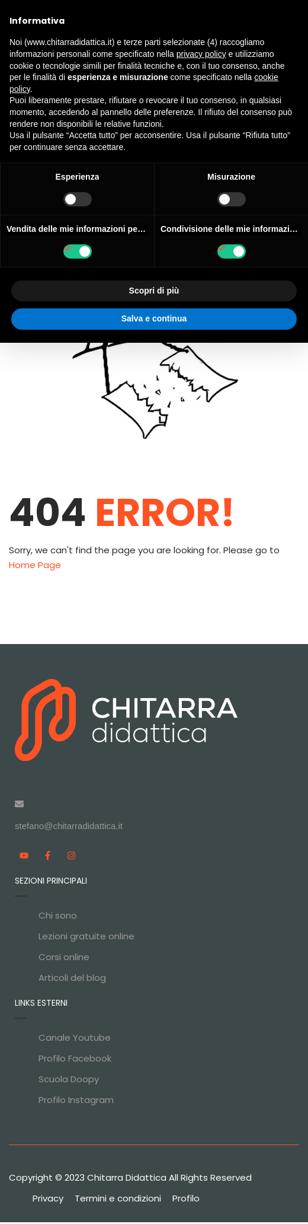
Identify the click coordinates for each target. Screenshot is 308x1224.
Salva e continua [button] (154, 318)
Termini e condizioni (118, 1200)
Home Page (35, 567)
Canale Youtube (74, 1039)
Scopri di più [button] (154, 290)
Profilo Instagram (76, 1101)
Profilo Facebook (74, 1060)
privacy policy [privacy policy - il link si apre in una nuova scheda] (201, 54)
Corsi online (63, 958)
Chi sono (57, 917)
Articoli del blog (72, 979)
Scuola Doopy (68, 1081)
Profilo (186, 1200)
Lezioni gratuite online (86, 938)
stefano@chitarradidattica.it (69, 828)
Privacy (48, 1200)
